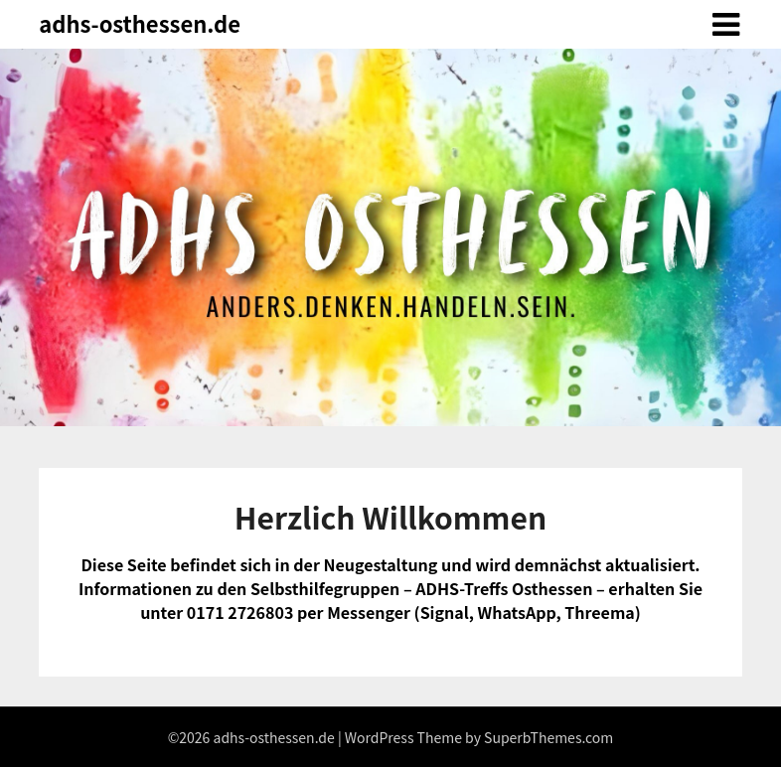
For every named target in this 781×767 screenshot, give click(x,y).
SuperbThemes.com (548, 737)
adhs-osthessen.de (139, 23)
